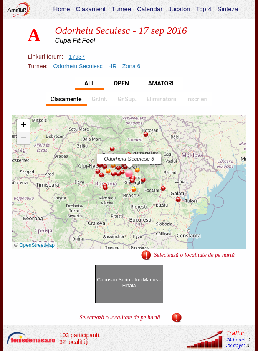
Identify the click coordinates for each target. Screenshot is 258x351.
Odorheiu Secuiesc (78, 66)
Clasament (91, 8)
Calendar (149, 8)
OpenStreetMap (37, 245)
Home (61, 8)
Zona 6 (131, 66)
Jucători (179, 8)
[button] (112, 149)
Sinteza (227, 8)
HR (112, 66)
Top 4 (204, 8)
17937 (77, 56)
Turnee (121, 8)
